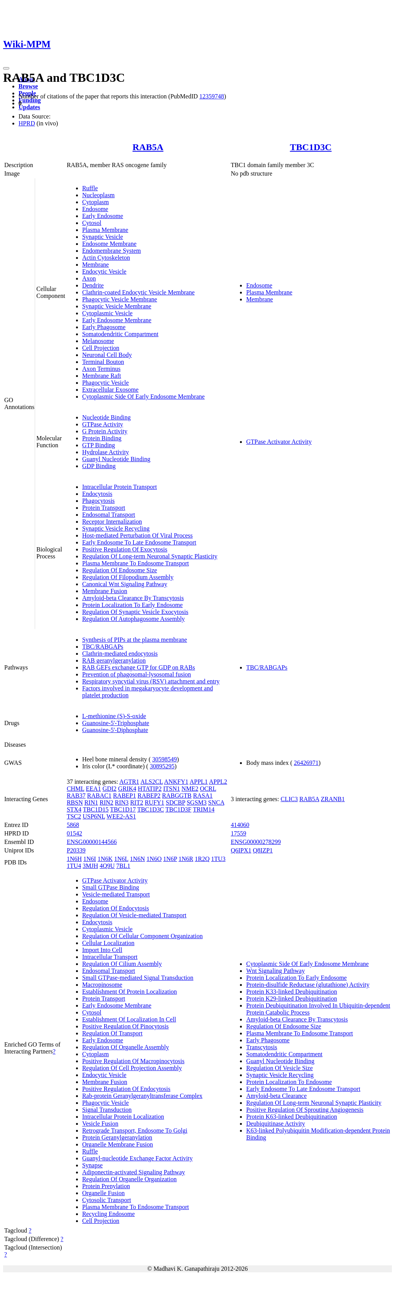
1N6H (74, 859)
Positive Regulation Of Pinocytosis (125, 1026)
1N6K (105, 859)
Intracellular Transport (110, 957)
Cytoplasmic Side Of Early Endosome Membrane (143, 396)
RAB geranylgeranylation (114, 660)
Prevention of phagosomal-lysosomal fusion (136, 674)
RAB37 (76, 795)
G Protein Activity (104, 431)
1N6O (154, 859)
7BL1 (123, 865)
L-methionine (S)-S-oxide (114, 716)
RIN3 (122, 802)
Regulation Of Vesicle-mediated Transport (134, 915)
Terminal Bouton (103, 361)
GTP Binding (98, 445)
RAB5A (148, 147)
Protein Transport (103, 507)
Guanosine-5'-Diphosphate (115, 730)
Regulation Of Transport (112, 1033)
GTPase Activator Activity (279, 441)
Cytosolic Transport (106, 1200)
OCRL (208, 788)
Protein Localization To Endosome (289, 1082)
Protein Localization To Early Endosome (132, 605)
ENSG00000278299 (256, 842)
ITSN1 (171, 788)
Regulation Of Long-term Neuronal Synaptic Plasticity (150, 556)
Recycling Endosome (108, 1214)
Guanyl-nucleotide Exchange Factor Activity (137, 1158)
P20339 (76, 850)
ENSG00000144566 (92, 842)
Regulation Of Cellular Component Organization (142, 936)
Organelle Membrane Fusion (117, 1144)
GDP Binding (99, 466)
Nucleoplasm (98, 195)
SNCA (216, 802)
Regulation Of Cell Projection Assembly (132, 1068)
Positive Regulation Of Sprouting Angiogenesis (304, 1109)
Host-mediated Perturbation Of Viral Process (137, 535)
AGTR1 (129, 781)
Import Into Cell (102, 950)
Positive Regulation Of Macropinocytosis (133, 1061)
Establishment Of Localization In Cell (129, 1019)
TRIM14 (203, 809)
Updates (29, 107)
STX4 (74, 809)
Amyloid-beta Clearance (276, 1095)
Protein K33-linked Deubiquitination (291, 991)
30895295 (162, 766)
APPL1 (198, 781)
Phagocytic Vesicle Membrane (119, 299)
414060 (240, 825)
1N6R (186, 859)
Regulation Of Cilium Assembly (122, 963)
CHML (75, 788)
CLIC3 (289, 799)
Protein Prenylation (106, 1186)
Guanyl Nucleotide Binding (116, 459)
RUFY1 (154, 802)
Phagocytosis (98, 500)
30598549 (164, 759)
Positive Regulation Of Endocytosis (126, 1089)
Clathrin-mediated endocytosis (120, 653)
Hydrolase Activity (105, 452)
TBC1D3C (311, 147)
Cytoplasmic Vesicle (107, 313)
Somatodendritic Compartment (120, 334)
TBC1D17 (123, 809)
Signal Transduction (107, 1109)
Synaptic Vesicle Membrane (116, 306)
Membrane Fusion (104, 591)
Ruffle (90, 188)
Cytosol (91, 223)
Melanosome (98, 341)
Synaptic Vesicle (102, 236)
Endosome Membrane (109, 243)
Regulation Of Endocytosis (115, 908)
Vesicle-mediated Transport (116, 894)
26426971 (306, 762)
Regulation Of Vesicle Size (279, 1068)
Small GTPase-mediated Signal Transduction (137, 977)
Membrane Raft (101, 375)
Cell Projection (100, 348)
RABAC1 (99, 795)
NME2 (190, 788)
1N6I (89, 859)
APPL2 (218, 781)
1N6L (121, 859)
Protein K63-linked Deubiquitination (291, 1116)
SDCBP (175, 802)
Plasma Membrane (105, 230)
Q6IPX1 (241, 850)
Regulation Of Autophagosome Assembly (133, 619)
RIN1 (91, 802)
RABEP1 (124, 795)
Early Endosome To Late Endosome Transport (139, 542)
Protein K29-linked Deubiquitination (291, 998)
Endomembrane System (111, 250)
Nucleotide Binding (106, 417)
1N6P (170, 859)
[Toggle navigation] (6, 68)
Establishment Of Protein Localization (129, 991)
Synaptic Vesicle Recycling (116, 528)
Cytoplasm (95, 202)
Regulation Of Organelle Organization (129, 1179)
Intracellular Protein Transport (119, 487)
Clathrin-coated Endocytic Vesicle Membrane (138, 292)
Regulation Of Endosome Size (119, 570)
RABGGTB (176, 795)
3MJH (90, 865)
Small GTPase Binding (110, 887)
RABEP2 (149, 795)
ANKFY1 (176, 781)
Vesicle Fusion (100, 1123)
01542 (74, 833)
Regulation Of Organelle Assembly (125, 1047)
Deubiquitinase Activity (275, 1123)
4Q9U (107, 865)
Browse (28, 86)
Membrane (95, 264)
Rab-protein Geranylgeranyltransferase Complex (142, 1095)
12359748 (211, 96)
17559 (238, 833)
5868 (73, 825)
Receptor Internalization (112, 521)
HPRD (27, 123)
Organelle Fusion (103, 1193)
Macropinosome (102, 984)
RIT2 (136, 802)
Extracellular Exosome (110, 389)
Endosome (95, 209)
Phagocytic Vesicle (105, 382)
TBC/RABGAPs (102, 646)
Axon (89, 278)
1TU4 (74, 865)
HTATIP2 (150, 788)
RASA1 (203, 795)
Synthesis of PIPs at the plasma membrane (134, 639)
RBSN (75, 802)
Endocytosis (97, 493)
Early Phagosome (103, 327)
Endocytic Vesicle (104, 271)
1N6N (137, 859)
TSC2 (74, 816)
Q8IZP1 (263, 850)
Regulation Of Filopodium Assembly (128, 577)
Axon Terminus (101, 368)
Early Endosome (102, 216)
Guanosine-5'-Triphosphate (115, 723)
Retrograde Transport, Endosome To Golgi (134, 1130)
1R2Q (202, 859)
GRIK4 (127, 788)
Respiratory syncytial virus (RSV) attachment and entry (150, 681)
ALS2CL (151, 781)
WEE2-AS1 (121, 816)
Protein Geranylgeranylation (117, 1137)
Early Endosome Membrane (117, 320)
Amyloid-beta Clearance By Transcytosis (133, 598)
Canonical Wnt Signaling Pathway (124, 584)
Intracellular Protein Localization (123, 1116)
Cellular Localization (108, 943)
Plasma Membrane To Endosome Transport (135, 563)
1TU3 (218, 859)
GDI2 (109, 788)
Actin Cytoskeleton (106, 257)
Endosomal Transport (108, 514)
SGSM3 (197, 802)
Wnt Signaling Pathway (275, 970)
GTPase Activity (102, 424)
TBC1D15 (96, 809)
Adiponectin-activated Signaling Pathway (133, 1172)
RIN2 (106, 802)
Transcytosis (261, 1047)
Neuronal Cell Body (107, 355)
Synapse (92, 1165)
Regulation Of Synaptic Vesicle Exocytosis (135, 612)
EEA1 (93, 788)
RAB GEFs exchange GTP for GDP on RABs (138, 667)
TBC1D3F (178, 809)
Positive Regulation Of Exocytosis (124, 549)
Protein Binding (102, 438)
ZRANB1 (333, 799)
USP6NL (94, 816)
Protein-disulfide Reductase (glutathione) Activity (307, 984)
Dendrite (93, 285)
